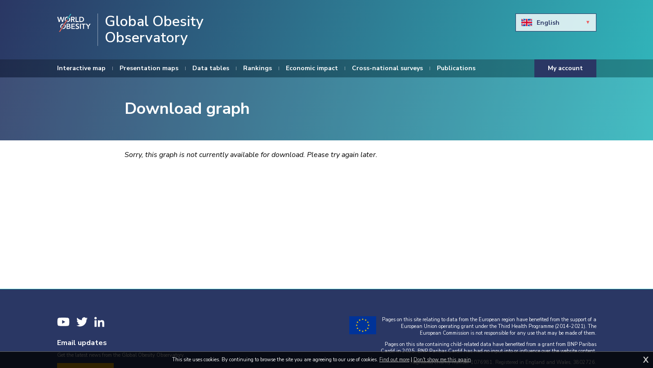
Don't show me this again (442, 359)
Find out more (394, 359)
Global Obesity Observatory (154, 29)
